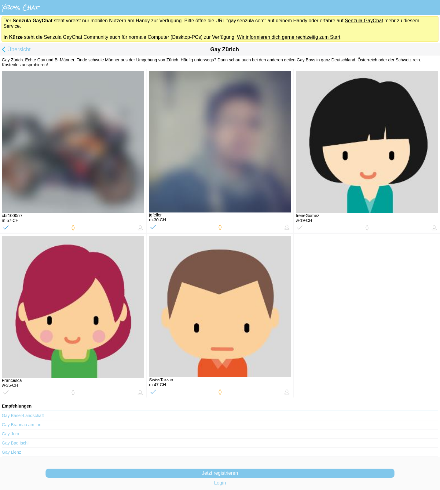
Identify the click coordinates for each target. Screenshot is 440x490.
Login (220, 482)
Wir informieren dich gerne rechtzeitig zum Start (288, 37)
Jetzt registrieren (220, 473)
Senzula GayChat (364, 20)
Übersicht (15, 50)
